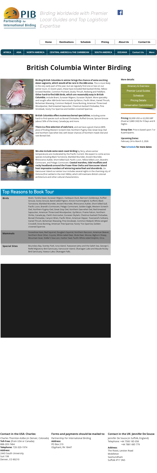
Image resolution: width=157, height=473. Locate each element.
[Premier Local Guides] (138, 91)
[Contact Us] (144, 41)
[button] (56, 192)
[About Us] (124, 41)
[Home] (48, 41)
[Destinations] (66, 41)
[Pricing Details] (138, 100)
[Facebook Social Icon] (120, 12)
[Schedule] (85, 41)
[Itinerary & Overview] (138, 86)
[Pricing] (105, 41)
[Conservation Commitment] (138, 105)
